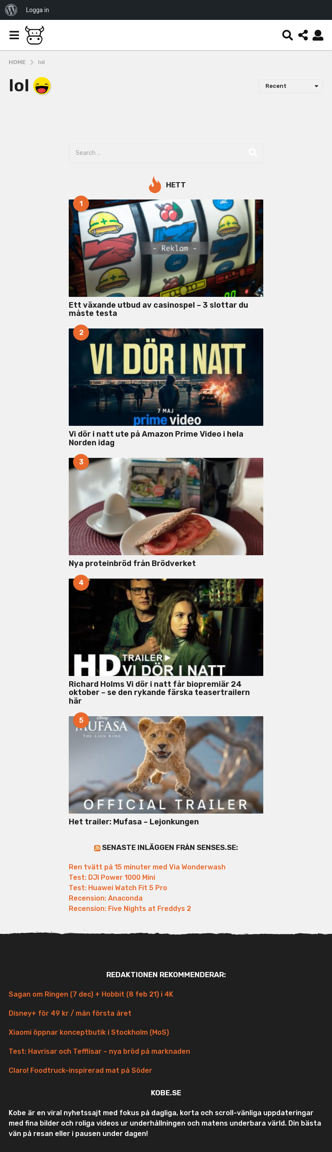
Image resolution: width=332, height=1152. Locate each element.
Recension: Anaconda (106, 898)
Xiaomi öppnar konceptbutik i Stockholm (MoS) (89, 1032)
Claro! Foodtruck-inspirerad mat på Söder (80, 1070)
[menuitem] (11, 10)
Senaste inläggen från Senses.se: (170, 847)
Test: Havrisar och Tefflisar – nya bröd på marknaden (99, 1051)
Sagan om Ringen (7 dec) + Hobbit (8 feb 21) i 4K (91, 994)
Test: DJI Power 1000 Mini (112, 877)
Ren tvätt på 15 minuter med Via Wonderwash (147, 867)
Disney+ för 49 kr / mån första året (70, 1013)
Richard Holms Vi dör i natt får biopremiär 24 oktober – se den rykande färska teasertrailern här (159, 692)
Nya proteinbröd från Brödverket (132, 563)
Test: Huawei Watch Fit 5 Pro (118, 888)
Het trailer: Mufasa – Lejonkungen (134, 822)
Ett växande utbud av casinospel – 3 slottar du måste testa (158, 309)
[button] (14, 35)
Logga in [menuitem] (37, 9)
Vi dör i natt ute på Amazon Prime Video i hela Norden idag (156, 438)
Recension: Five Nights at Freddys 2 (130, 908)
